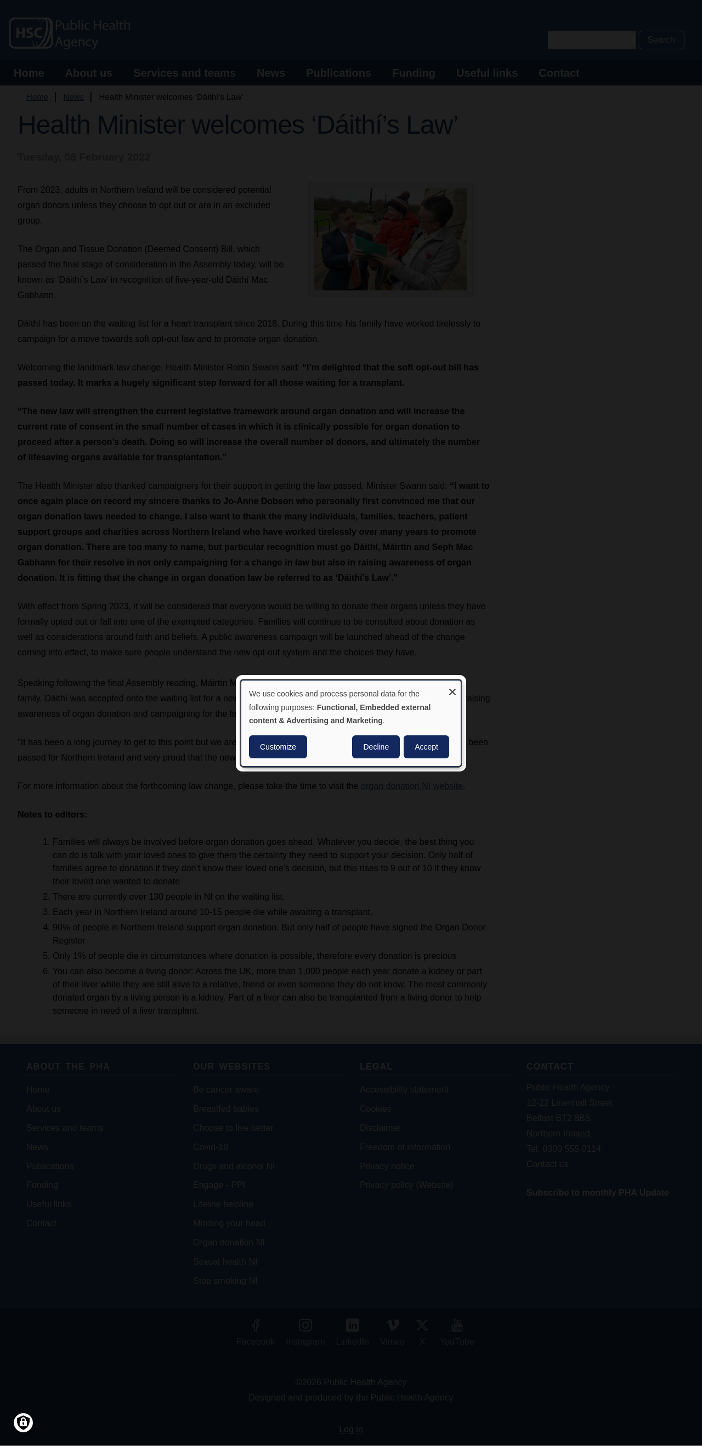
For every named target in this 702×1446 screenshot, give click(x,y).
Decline (376, 746)
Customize (278, 746)
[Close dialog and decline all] (452, 687)
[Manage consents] (23, 1422)
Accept (426, 746)
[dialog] (351, 722)
